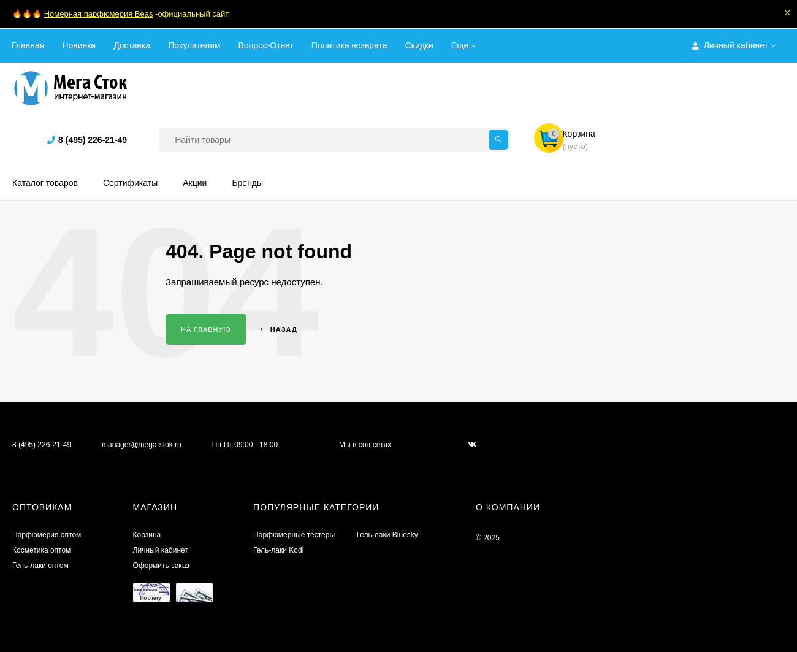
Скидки (419, 45)
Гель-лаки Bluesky (387, 535)
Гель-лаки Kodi (278, 550)
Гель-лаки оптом (40, 565)
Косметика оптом (41, 550)
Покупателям (194, 45)
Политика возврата (349, 45)
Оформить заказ (161, 565)
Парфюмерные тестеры (294, 535)
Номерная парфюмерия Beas (98, 13)
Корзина (147, 535)
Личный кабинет (160, 550)
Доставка (131, 45)
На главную (206, 329)
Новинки (79, 45)
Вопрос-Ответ (265, 45)
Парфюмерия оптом (46, 535)
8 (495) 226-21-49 (92, 140)
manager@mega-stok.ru (141, 444)
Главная (28, 45)
